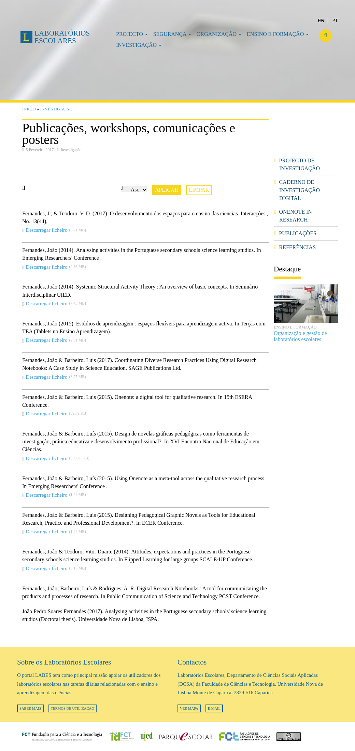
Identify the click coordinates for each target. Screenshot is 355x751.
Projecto (132, 34)
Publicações (297, 233)
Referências (297, 247)
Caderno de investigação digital (299, 190)
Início (29, 109)
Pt (335, 20)
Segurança (172, 34)
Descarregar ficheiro (46, 230)
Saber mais (30, 708)
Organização (219, 34)
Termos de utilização (72, 708)
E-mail (214, 708)
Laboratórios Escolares (62, 36)
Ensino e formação (278, 34)
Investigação (138, 45)
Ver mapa (189, 708)
